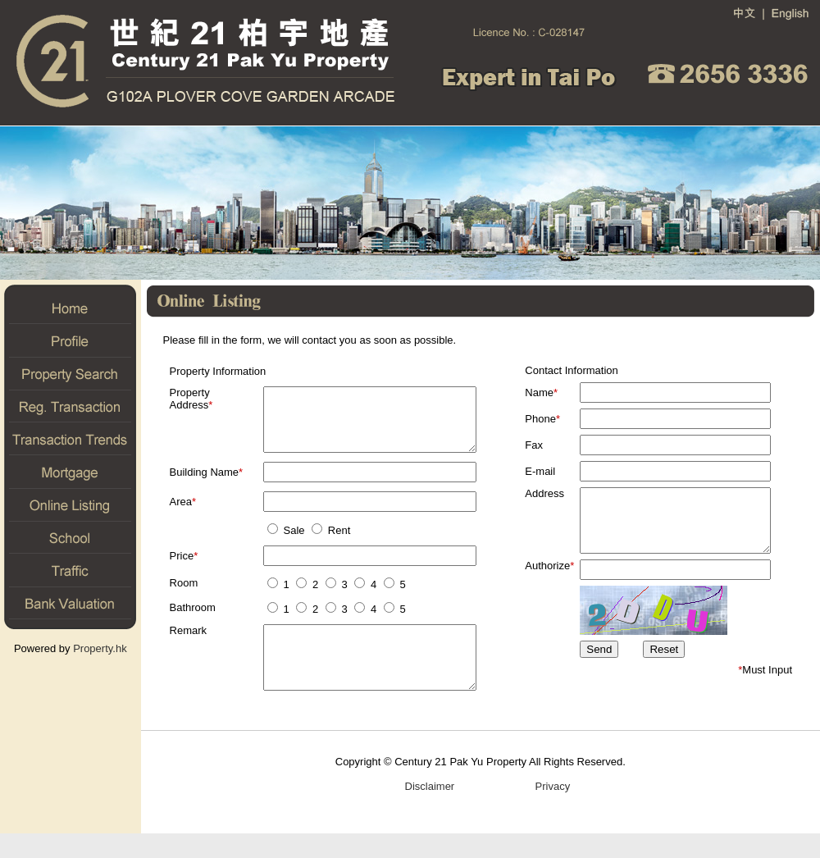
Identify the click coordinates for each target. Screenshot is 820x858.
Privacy (552, 811)
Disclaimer (429, 811)
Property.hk (100, 648)
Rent (328, 542)
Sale (284, 542)
